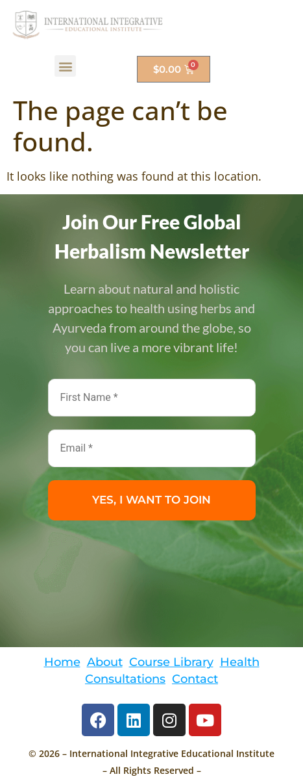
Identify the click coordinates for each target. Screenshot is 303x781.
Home (62, 662)
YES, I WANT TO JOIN (151, 499)
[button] (65, 66)
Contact (195, 678)
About (105, 662)
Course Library (171, 662)
